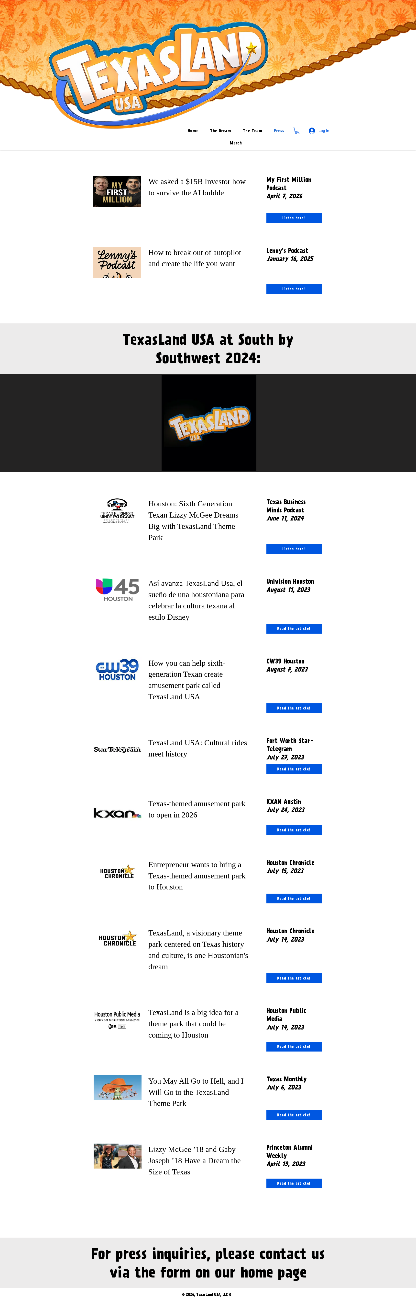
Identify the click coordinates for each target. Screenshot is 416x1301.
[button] (297, 130)
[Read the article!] (294, 629)
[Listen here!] (294, 218)
